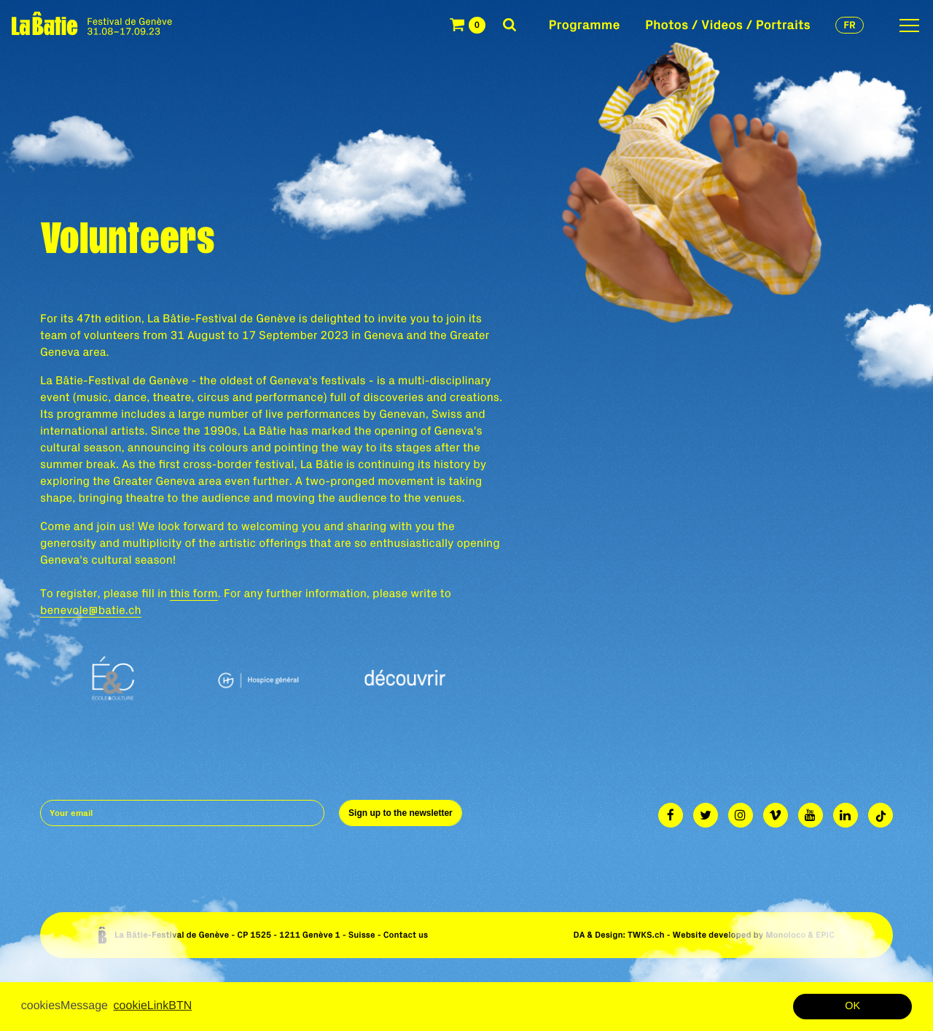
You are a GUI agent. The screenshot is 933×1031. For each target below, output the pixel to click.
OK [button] (852, 1006)
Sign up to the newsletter (400, 813)
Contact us (406, 935)
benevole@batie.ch (90, 610)
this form (193, 593)
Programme (584, 24)
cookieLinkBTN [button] (153, 1006)
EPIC (825, 935)
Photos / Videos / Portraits (728, 24)
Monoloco (785, 935)
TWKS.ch (646, 935)
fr (849, 25)
